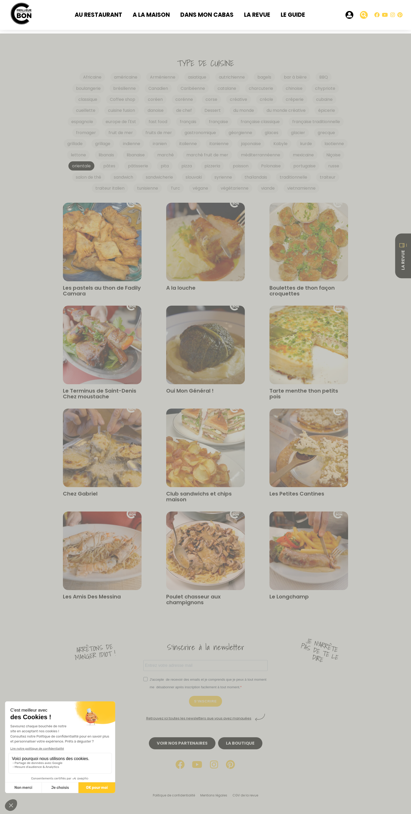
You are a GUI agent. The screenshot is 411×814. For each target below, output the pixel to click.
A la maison (151, 15)
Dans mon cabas (207, 15)
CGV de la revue (245, 795)
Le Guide (293, 15)
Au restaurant (98, 15)
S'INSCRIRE (205, 701)
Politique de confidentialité (174, 795)
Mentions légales (213, 795)
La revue (257, 15)
